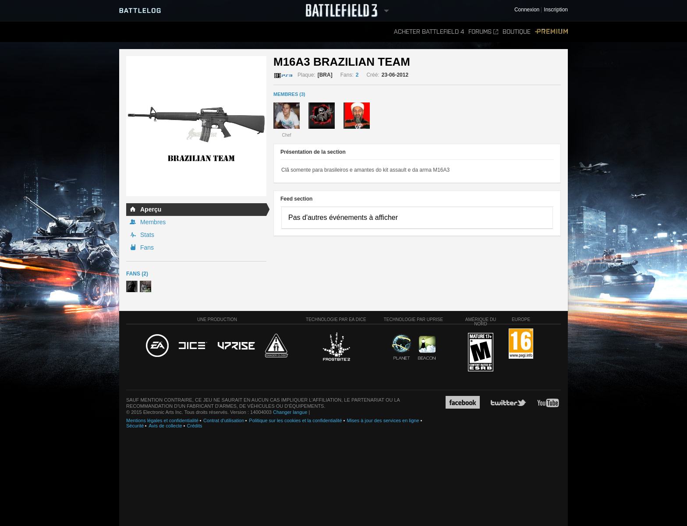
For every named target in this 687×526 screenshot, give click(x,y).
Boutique (517, 31)
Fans (147, 247)
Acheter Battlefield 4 (429, 31)
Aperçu (150, 209)
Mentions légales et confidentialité (162, 420)
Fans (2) (137, 274)
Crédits (194, 425)
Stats (147, 234)
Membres (153, 222)
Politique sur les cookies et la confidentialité (295, 420)
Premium (551, 31)
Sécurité (135, 425)
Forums (483, 31)
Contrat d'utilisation (223, 420)
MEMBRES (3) (289, 94)
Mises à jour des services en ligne (383, 420)
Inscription (556, 10)
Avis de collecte (165, 425)
